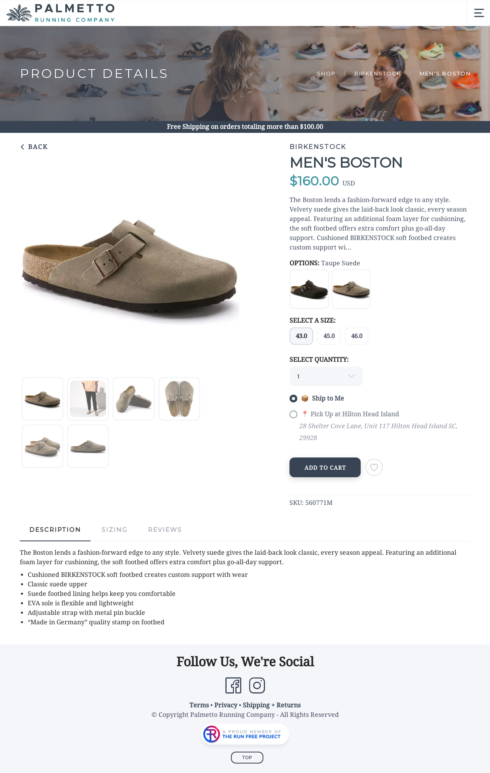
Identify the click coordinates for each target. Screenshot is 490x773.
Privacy (225, 705)
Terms (199, 705)
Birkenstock (377, 73)
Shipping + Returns (272, 705)
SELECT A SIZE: (312, 320)
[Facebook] (233, 685)
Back (34, 147)
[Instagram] (257, 685)
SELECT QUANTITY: (319, 359)
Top (247, 757)
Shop (326, 73)
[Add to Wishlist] (374, 467)
